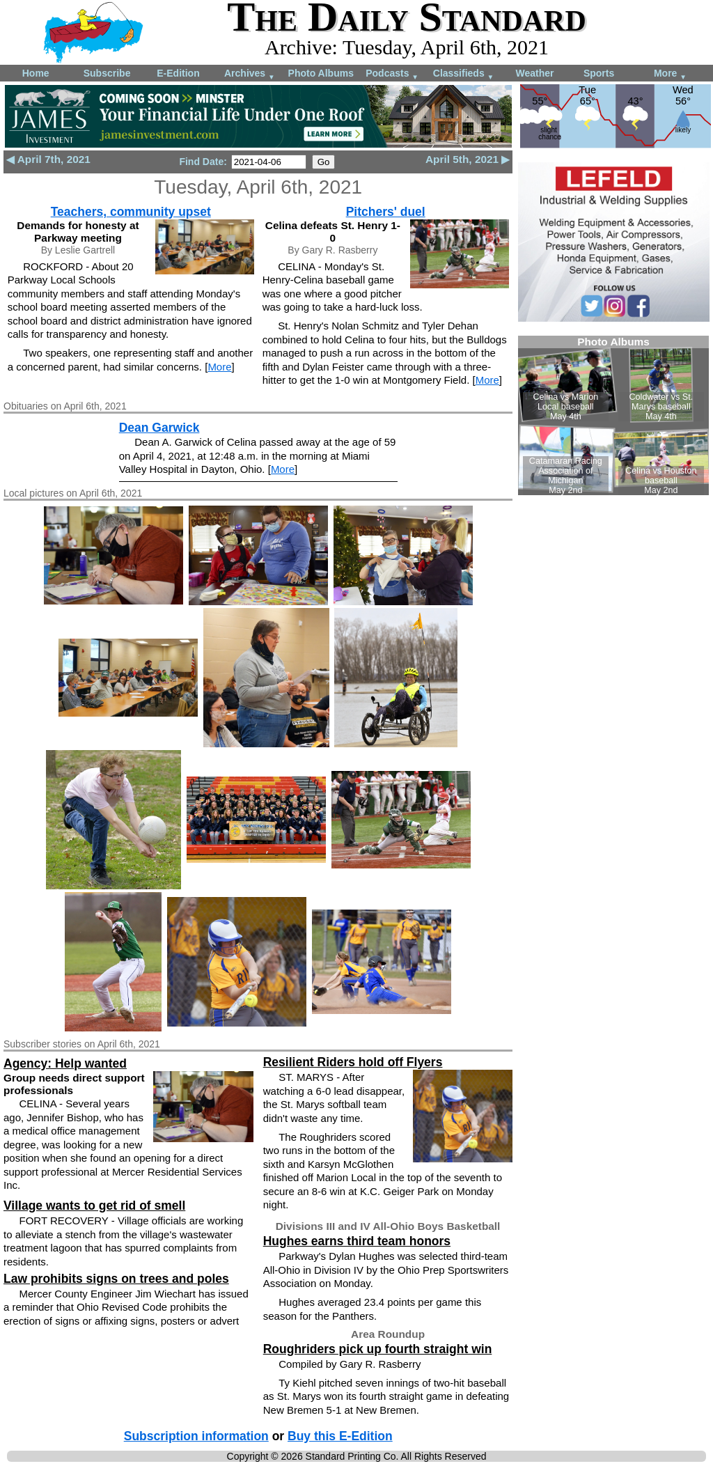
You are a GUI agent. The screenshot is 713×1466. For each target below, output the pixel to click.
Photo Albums (321, 73)
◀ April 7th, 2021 (48, 159)
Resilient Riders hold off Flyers (353, 1062)
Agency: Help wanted (65, 1063)
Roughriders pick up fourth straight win (377, 1349)
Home (35, 73)
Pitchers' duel (385, 212)
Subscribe (107, 73)
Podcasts (392, 74)
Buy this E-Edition (340, 1436)
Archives (249, 74)
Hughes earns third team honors (356, 1241)
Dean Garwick (159, 428)
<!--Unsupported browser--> (613, 415)
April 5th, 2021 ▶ (467, 159)
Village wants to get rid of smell (94, 1205)
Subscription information (196, 1436)
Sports (598, 73)
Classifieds (463, 74)
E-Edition (178, 73)
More (670, 74)
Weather (534, 73)
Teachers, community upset (131, 212)
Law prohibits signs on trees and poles (116, 1279)
